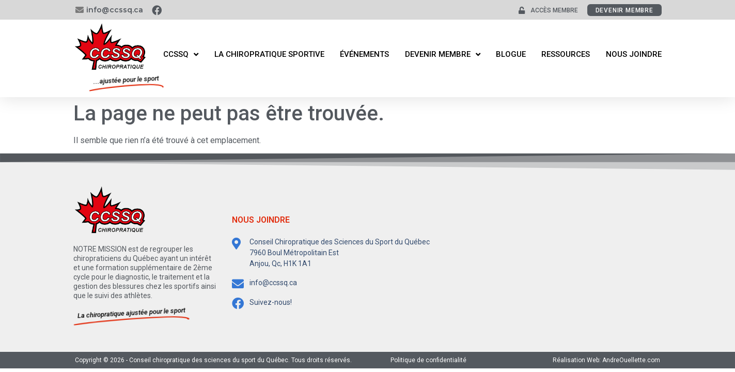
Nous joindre (634, 54)
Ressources (565, 54)
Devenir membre (442, 54)
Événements (364, 54)
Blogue (511, 54)
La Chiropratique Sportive (269, 54)
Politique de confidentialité (428, 360)
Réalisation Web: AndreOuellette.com (606, 360)
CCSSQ (180, 54)
